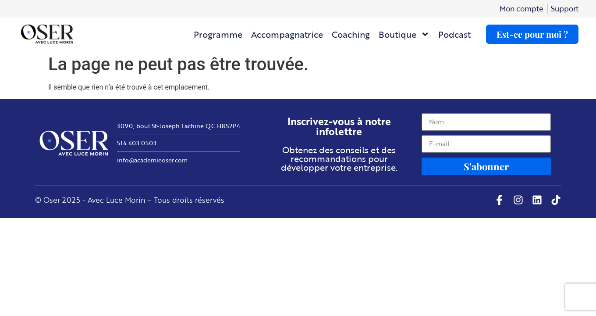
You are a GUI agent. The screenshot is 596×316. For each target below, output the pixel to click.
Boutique (404, 34)
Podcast (454, 34)
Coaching (351, 34)
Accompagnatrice (287, 34)
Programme (218, 34)
